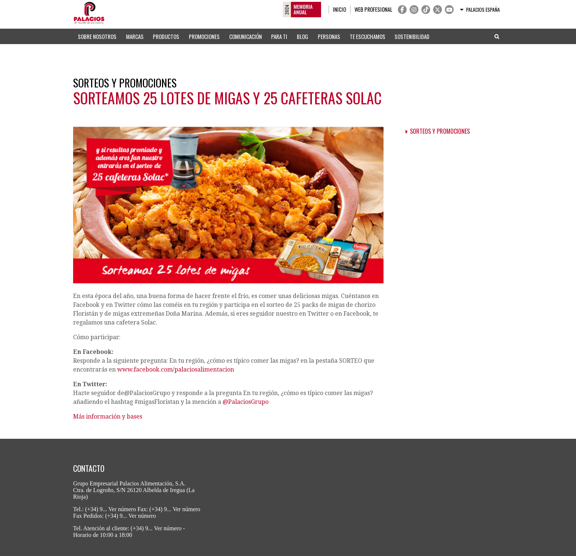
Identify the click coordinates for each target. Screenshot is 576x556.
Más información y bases (107, 416)
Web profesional (373, 9)
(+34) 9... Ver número (110, 509)
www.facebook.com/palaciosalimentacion (175, 369)
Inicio (339, 9)
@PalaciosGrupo (246, 401)
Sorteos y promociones (440, 131)
